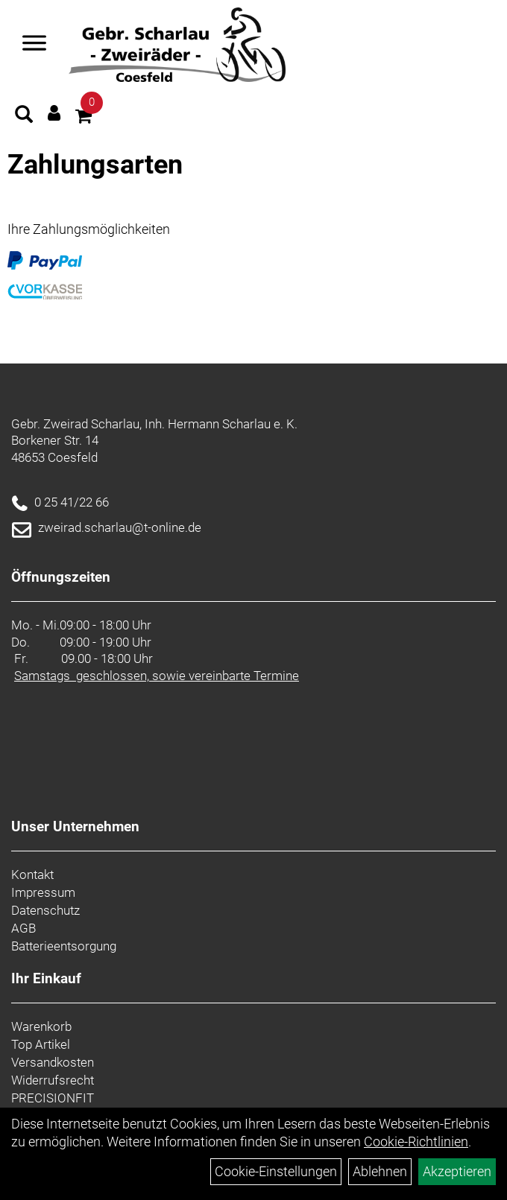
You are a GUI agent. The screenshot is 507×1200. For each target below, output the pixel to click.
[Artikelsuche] (24, 116)
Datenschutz (45, 910)
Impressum (43, 892)
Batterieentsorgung (63, 946)
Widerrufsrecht (52, 1080)
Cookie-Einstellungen (276, 1171)
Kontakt (32, 874)
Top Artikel (40, 1044)
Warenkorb (41, 1026)
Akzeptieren (457, 1171)
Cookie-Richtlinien (416, 1141)
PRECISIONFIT (52, 1098)
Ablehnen (380, 1171)
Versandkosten (52, 1062)
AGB (23, 928)
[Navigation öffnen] (34, 44)
